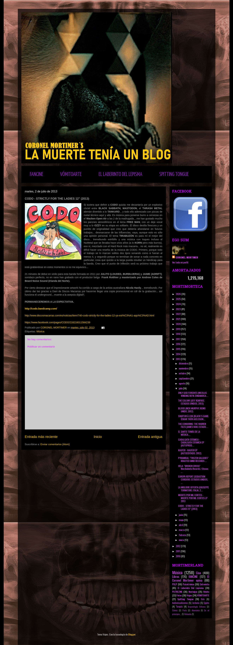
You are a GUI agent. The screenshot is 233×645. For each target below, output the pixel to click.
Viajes (189, 595)
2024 (178, 304)
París (185, 610)
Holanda (187, 614)
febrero (183, 535)
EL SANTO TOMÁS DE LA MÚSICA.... (189, 433)
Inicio (98, 437)
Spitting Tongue (185, 599)
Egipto (206, 603)
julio (181, 388)
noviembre (184, 368)
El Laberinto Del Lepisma (191, 588)
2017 (178, 339)
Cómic (175, 610)
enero (181, 540)
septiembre (184, 378)
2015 (178, 349)
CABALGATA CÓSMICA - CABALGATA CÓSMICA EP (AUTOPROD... (191, 442)
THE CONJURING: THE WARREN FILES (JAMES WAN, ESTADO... (193, 425)
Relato (206, 591)
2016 (178, 344)
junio (181, 515)
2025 (178, 299)
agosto (182, 383)
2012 (178, 546)
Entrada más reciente (41, 437)
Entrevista (204, 584)
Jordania (195, 603)
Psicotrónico (188, 584)
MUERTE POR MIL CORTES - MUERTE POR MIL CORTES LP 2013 (192, 498)
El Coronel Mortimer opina (190, 578)
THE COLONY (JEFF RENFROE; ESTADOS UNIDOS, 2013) (191, 402)
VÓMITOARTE (71, 174)
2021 (178, 319)
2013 (178, 359)
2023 (178, 309)
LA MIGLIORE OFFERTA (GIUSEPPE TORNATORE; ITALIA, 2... (193, 488)
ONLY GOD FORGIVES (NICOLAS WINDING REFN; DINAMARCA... (193, 394)
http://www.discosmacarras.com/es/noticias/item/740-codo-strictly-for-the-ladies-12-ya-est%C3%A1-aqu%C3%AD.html (89, 315)
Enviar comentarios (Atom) (55, 444)
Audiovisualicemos (180, 603)
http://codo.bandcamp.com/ (41, 308)
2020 (178, 324)
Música (40, 331)
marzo (182, 530)
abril (181, 525)
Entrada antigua (150, 437)
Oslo (203, 599)
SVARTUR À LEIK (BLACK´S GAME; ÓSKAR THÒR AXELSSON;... (193, 417)
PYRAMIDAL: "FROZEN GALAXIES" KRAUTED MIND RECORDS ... (193, 459)
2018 (178, 334)
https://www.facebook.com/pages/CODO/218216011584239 (57, 322)
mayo (181, 520)
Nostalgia (193, 591)
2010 (178, 556)
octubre (183, 373)
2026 (178, 294)
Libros (175, 576)
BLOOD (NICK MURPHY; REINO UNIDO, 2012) (191, 409)
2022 (178, 314)
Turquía (179, 606)
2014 (178, 354)
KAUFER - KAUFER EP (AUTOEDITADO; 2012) (189, 451)
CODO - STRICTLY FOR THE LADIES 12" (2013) (190, 507)
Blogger (131, 634)
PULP (174, 584)
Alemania (196, 610)
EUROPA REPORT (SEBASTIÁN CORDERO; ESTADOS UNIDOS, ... (193, 479)
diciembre (184, 363)
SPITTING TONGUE (174, 174)
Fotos (179, 595)
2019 (178, 329)
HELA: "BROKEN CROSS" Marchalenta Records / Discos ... (193, 469)
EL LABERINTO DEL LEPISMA (120, 174)
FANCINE (36, 174)
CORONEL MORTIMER (187, 257)
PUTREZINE (177, 591)
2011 (178, 551)
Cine (198, 573)
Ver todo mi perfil (180, 262)
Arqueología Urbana (196, 606)
